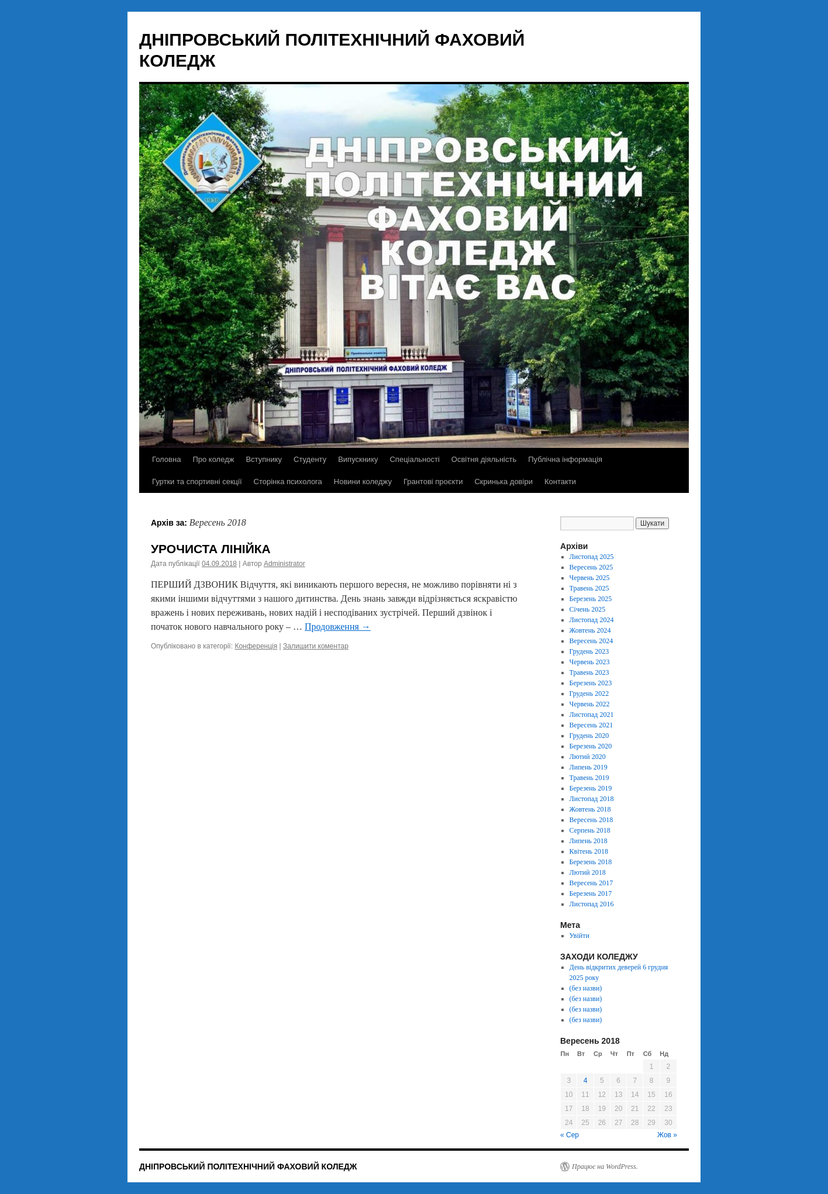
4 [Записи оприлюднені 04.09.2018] (586, 1080)
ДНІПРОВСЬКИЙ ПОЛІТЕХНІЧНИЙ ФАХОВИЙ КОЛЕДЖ (248, 1166)
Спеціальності (414, 459)
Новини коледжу (363, 481)
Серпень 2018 (590, 830)
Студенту (310, 459)
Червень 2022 (590, 704)
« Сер (569, 1135)
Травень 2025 (589, 588)
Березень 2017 (591, 893)
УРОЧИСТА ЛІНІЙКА (211, 548)
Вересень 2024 (591, 641)
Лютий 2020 (588, 757)
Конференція (255, 646)
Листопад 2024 (592, 620)
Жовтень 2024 (590, 630)
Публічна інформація (565, 459)
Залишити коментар (316, 646)
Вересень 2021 (591, 725)
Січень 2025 (588, 609)
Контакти (560, 481)
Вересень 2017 (591, 883)
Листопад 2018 (592, 799)
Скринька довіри (503, 481)
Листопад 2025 (592, 557)
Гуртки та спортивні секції (197, 481)
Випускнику (358, 459)
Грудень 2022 (589, 693)
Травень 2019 (589, 778)
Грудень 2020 (589, 735)
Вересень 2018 (591, 820)
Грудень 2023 (589, 651)
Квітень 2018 (589, 851)
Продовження (338, 626)
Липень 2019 (589, 767)
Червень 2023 (590, 662)
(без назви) (586, 988)
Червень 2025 (590, 578)
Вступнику (264, 459)
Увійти (579, 935)
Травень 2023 (589, 672)
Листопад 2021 (592, 714)
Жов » (667, 1135)
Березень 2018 (591, 862)
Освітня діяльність (483, 459)
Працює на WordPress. (605, 1166)
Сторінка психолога (288, 481)
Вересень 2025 (591, 567)
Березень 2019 (591, 788)
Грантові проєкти (433, 481)
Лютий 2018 (588, 872)
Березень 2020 (591, 746)
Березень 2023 (591, 683)
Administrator (284, 564)
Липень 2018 (589, 841)
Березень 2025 (591, 599)
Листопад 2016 (592, 904)
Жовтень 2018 (590, 809)
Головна (166, 459)
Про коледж (213, 459)
